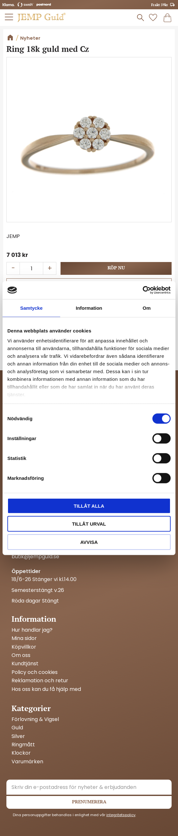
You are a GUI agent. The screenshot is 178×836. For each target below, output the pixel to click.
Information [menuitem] (34, 619)
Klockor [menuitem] (21, 753)
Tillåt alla (89, 505)
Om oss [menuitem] (21, 655)
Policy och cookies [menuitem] (35, 672)
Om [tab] (146, 307)
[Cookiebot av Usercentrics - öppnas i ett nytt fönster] (143, 290)
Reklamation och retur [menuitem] (40, 681)
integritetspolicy (120, 814)
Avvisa (89, 542)
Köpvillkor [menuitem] (24, 647)
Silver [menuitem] (18, 736)
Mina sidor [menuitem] (24, 638)
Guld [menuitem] (17, 728)
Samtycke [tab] (31, 307)
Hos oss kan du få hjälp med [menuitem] (46, 689)
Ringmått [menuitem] (23, 745)
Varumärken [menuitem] (27, 762)
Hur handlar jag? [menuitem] (32, 630)
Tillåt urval (89, 524)
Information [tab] (89, 307)
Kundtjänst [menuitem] (25, 664)
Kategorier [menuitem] (31, 708)
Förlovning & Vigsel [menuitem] (35, 719)
